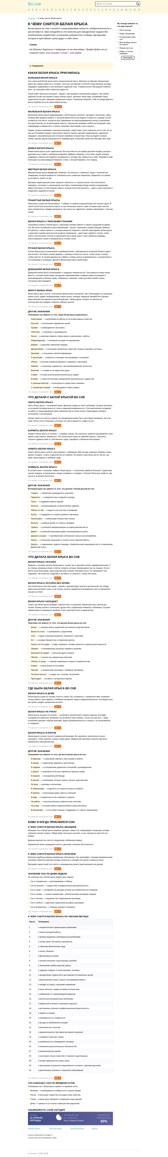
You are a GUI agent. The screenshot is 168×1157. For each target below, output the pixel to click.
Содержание (37, 66)
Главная (31, 18)
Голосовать (128, 58)
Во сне (34, 4)
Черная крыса (34, 1128)
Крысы (94, 1128)
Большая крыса (77, 1128)
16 (60, 107)
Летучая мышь (55, 1128)
